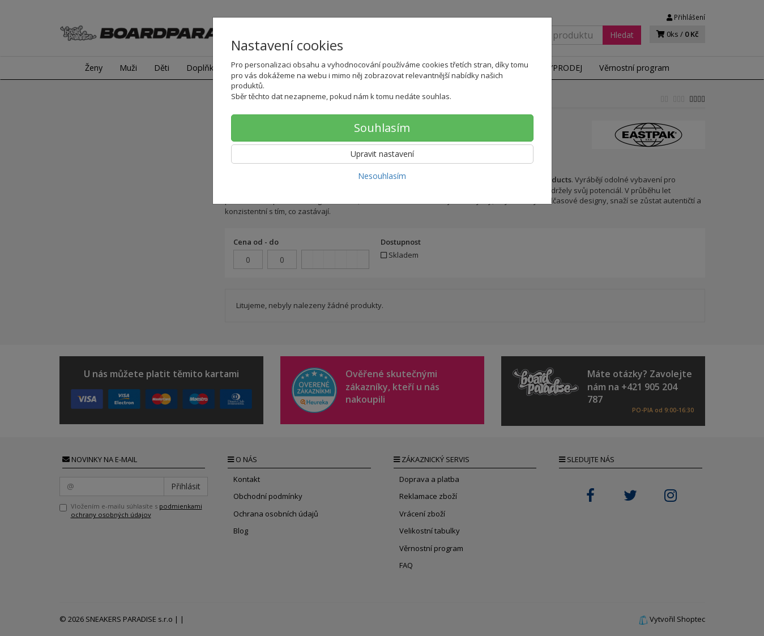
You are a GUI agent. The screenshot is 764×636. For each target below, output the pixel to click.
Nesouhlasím (382, 175)
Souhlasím (382, 127)
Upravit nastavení (382, 153)
